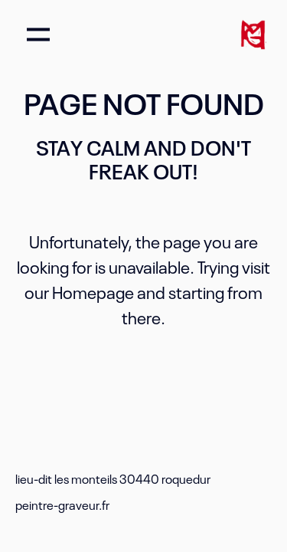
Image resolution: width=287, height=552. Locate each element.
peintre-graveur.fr (62, 504)
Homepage (93, 291)
